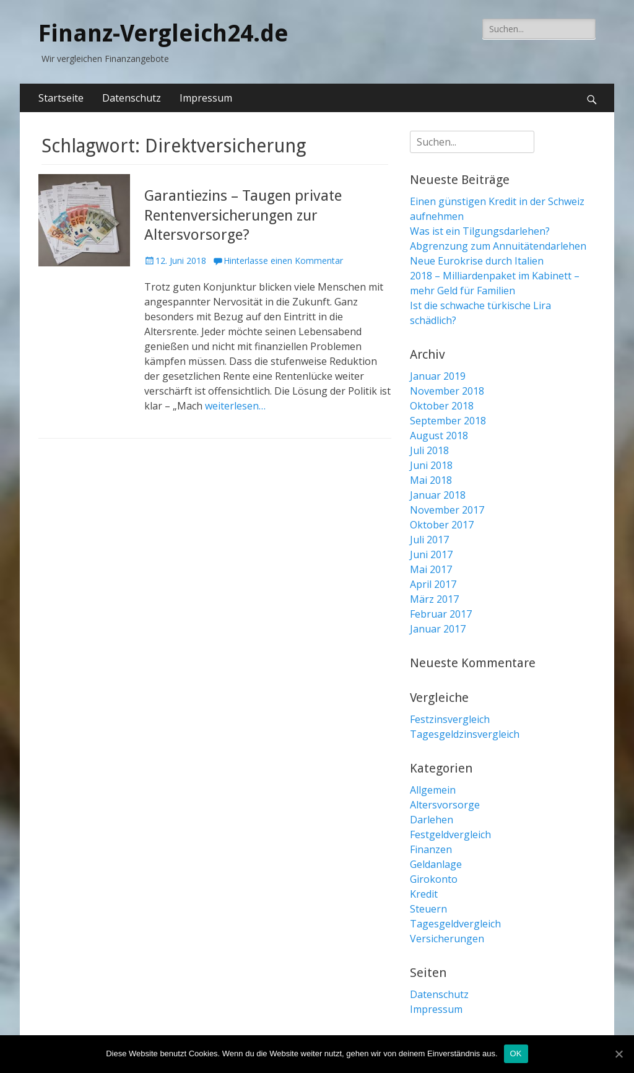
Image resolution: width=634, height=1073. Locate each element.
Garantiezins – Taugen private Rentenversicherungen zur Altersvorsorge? (243, 215)
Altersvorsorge (445, 805)
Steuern (428, 909)
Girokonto (434, 879)
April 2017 (433, 584)
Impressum (206, 98)
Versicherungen (447, 938)
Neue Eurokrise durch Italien (477, 261)
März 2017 (434, 599)
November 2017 (447, 510)
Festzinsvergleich (450, 719)
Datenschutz (131, 98)
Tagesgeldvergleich (455, 924)
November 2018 (447, 391)
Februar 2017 (441, 614)
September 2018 (448, 420)
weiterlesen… (235, 406)
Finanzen (431, 849)
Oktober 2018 (442, 406)
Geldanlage (436, 864)
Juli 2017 (429, 539)
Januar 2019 (438, 376)
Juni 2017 (431, 554)
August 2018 (439, 435)
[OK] (618, 1054)
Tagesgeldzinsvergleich (464, 734)
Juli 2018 (429, 450)
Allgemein (433, 790)
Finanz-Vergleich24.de (163, 33)
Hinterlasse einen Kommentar (283, 260)
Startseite (61, 98)
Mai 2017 (431, 569)
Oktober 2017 (442, 525)
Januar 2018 (438, 495)
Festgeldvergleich (450, 834)
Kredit (424, 894)
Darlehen (431, 819)
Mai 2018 (431, 480)
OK (516, 1053)
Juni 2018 (431, 465)
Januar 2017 (438, 629)
